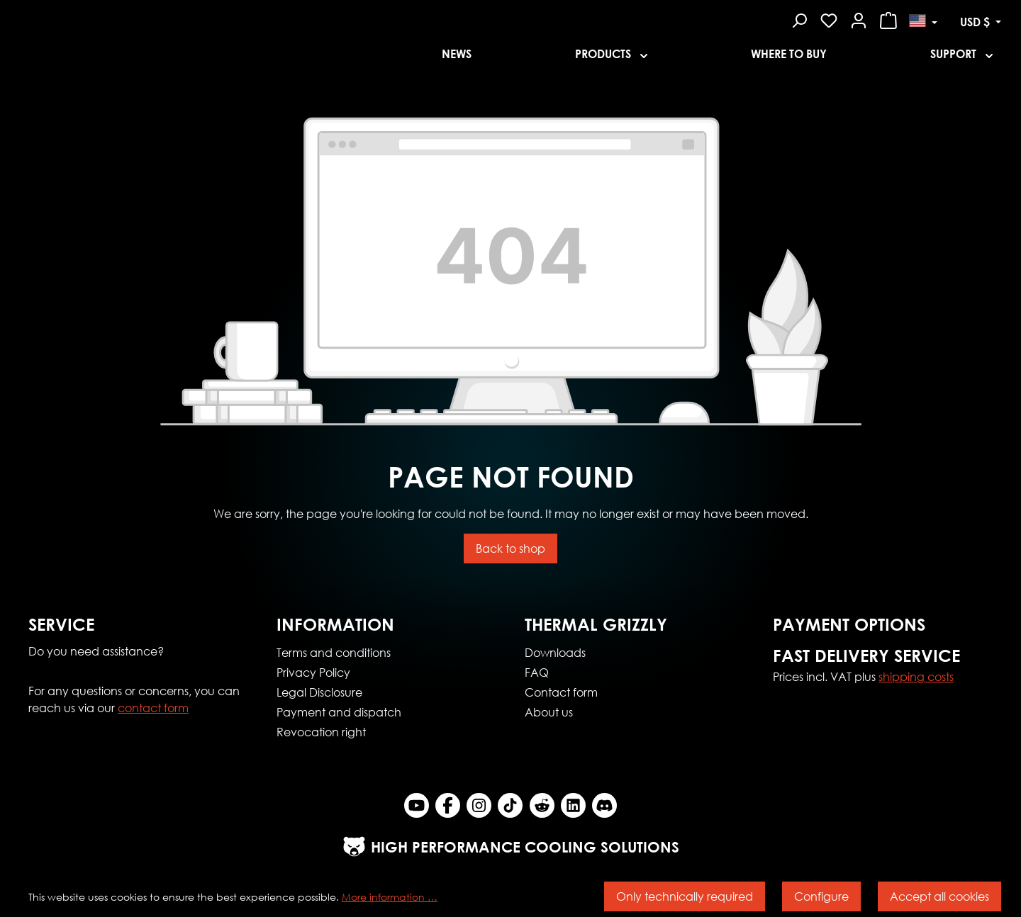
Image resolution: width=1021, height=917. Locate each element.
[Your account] (859, 18)
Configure (821, 896)
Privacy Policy (313, 672)
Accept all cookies (939, 896)
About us (549, 711)
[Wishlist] (829, 18)
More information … (389, 897)
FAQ (537, 672)
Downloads (555, 652)
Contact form (561, 692)
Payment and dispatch (339, 711)
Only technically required (684, 896)
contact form (153, 707)
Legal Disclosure (319, 692)
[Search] (799, 18)
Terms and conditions (334, 652)
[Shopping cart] (888, 18)
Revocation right (321, 731)
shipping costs (916, 676)
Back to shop (510, 548)
